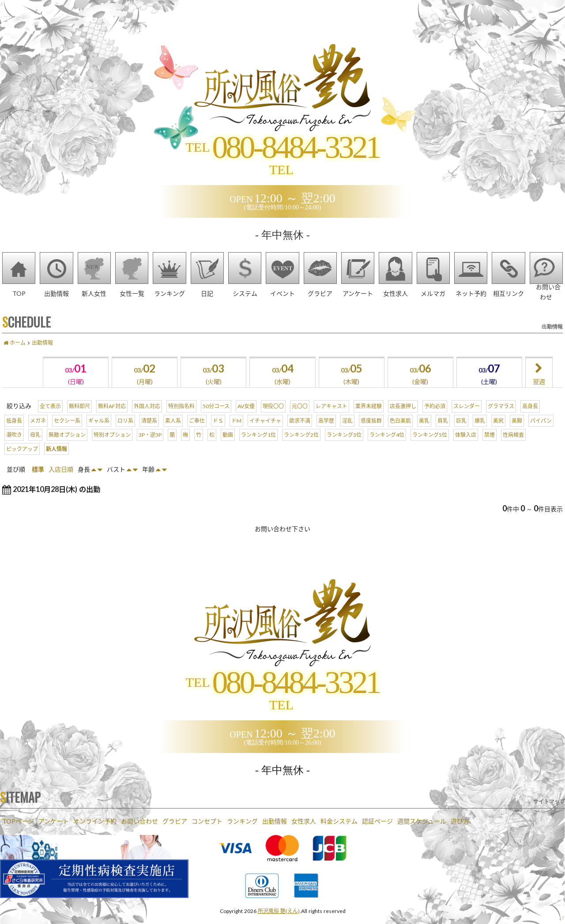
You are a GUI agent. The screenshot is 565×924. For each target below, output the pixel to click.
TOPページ (18, 820)
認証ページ (377, 820)
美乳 (424, 432)
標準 (38, 481)
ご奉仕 (197, 432)
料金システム (339, 820)
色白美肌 (400, 432)
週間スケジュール (421, 820)
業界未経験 (368, 418)
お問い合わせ (139, 820)
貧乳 (442, 432)
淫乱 (347, 432)
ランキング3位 (344, 446)
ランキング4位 (386, 446)
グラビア (174, 820)
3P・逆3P (150, 446)
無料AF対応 (112, 418)
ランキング (242, 820)
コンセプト (207, 820)
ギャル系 (98, 432)
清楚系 (149, 432)
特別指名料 (181, 418)
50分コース (216, 418)
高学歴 (326, 432)
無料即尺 (79, 418)
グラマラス (501, 418)
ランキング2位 (301, 446)
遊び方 (460, 820)
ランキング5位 (429, 446)
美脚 (517, 432)
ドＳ (218, 432)
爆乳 (480, 432)
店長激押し (403, 418)
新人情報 (56, 460)
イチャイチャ (265, 432)
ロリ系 (125, 432)
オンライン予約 (95, 820)
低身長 (14, 432)
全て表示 (50, 418)
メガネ (38, 432)
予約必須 (434, 418)
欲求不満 (299, 432)
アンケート (53, 820)
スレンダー (466, 418)
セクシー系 (67, 432)
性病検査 (513, 446)
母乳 (35, 446)
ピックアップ (22, 460)
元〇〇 (300, 418)
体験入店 (465, 446)
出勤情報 (274, 820)
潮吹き (14, 446)
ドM (236, 432)
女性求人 (303, 820)
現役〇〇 (273, 418)
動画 (227, 446)
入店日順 (61, 481)
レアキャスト (331, 418)
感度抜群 (371, 432)
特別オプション (112, 446)
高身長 (530, 418)
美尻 (498, 432)
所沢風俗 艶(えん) (279, 911)
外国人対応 (147, 418)
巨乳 (461, 432)
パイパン (541, 432)
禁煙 (489, 446)
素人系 (173, 432)
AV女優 (246, 418)
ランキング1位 (258, 446)
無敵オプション (67, 446)
